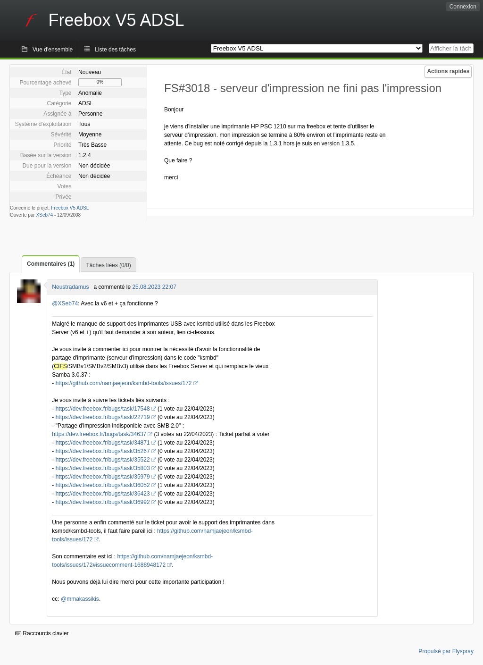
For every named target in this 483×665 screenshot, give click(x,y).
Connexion (463, 6)
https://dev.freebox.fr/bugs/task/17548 (103, 408)
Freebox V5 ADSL (70, 207)
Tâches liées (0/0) (108, 265)
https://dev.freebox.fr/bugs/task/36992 (103, 502)
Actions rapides (448, 71)
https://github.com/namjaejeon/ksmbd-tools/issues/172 (124, 383)
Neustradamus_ (72, 287)
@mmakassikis (80, 599)
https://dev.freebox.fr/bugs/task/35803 (103, 468)
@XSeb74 (65, 303)
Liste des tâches (115, 49)
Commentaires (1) (51, 264)
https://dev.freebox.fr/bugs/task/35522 (103, 459)
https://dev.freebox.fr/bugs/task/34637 (99, 434)
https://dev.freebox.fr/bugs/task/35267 (103, 451)
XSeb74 (44, 215)
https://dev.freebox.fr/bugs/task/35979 (103, 476)
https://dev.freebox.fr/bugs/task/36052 (103, 485)
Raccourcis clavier (42, 633)
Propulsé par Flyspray (446, 651)
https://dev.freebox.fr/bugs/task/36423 (103, 493)
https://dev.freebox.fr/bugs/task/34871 (103, 442)
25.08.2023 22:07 (154, 287)
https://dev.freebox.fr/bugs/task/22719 (103, 417)
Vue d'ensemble (53, 49)
